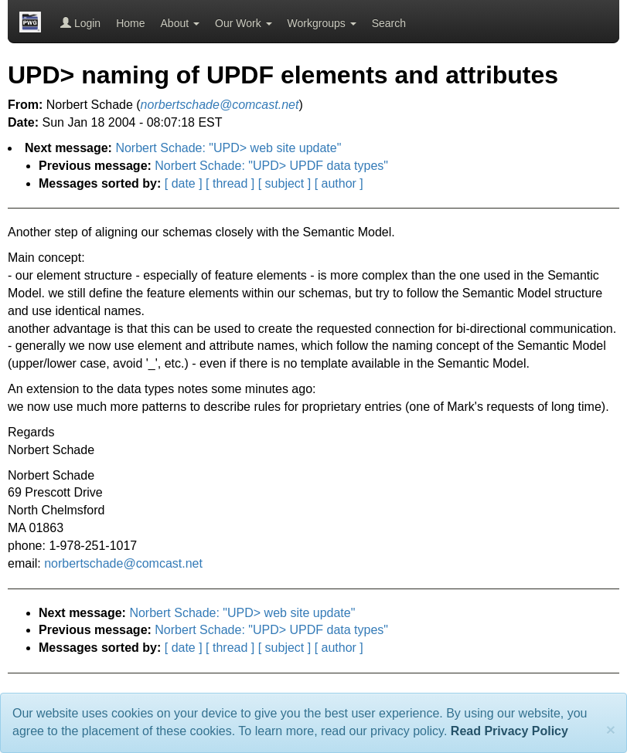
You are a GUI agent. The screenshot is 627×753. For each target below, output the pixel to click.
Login (80, 23)
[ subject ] (284, 183)
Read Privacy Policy (509, 731)
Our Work (243, 23)
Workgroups (322, 23)
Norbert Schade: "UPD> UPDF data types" (271, 165)
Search (389, 23)
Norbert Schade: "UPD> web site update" (228, 147)
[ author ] (339, 183)
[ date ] (184, 183)
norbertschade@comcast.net (123, 563)
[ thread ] (230, 183)
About (180, 23)
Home (130, 23)
